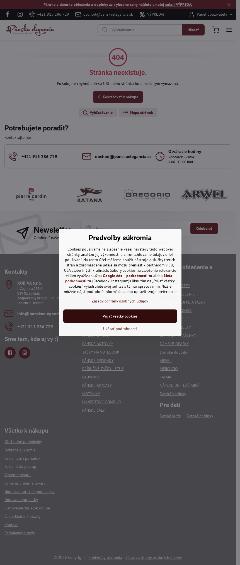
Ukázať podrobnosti (120, 328)
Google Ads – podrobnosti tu (127, 275)
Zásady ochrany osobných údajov (120, 301)
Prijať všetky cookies (120, 316)
